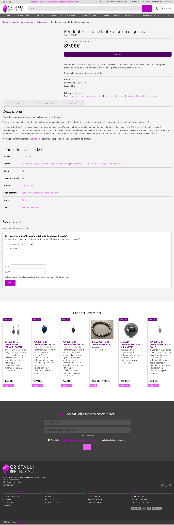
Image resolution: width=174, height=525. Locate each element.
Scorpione (48, 193)
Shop (14, 23)
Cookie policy (94, 497)
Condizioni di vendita (141, 503)
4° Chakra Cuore (62, 164)
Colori (167, 16)
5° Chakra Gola (77, 164)
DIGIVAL (21, 523)
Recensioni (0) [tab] (74, 104)
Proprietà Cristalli (90, 16)
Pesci (31, 193)
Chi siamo (146, 2)
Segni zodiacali (131, 16)
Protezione (120, 97)
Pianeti (117, 16)
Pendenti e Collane (30, 208)
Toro (56, 193)
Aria (24, 179)
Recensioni (157, 2)
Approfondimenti (107, 2)
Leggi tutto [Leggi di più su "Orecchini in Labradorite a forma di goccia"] (8, 386)
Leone (25, 193)
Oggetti (39, 16)
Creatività (98, 97)
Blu (23, 171)
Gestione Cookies (96, 503)
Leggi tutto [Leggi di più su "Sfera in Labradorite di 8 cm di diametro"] (124, 386)
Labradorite (42, 23)
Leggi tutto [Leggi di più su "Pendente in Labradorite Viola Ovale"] (153, 386)
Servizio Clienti (138, 497)
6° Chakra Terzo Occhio (95, 164)
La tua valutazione (11, 245)
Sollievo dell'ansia (134, 97)
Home (5, 23)
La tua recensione (11, 249)
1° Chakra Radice (29, 164)
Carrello (49, 500)
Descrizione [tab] (15, 104)
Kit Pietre (52, 16)
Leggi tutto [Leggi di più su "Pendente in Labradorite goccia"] (37, 386)
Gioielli (8, 16)
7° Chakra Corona (114, 164)
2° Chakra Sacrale (46, 164)
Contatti (168, 2)
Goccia (74, 80)
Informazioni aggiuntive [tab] (43, 104)
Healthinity (27, 157)
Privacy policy (95, 500)
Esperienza (134, 2)
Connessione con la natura (80, 97)
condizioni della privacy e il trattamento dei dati (78, 441)
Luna (24, 186)
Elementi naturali (151, 16)
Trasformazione (151, 97)
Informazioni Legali (140, 500)
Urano (30, 186)
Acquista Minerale (69, 16)
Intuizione (108, 97)
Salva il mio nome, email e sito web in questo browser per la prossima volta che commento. (38, 277)
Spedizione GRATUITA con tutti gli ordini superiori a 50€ (55, 2)
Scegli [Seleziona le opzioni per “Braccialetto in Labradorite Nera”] (93, 386)
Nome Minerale (26, 23)
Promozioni (122, 2)
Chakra (106, 16)
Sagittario (38, 193)
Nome (7, 267)
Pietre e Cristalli (23, 16)
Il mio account (52, 503)
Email (7, 272)
